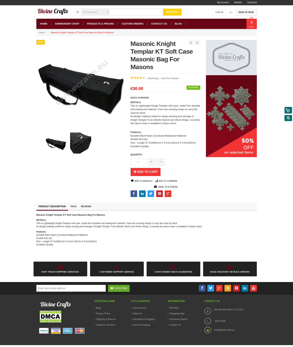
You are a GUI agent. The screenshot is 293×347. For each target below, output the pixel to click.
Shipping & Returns (106, 319)
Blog (98, 308)
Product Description (52, 206)
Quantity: (137, 154)
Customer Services (105, 325)
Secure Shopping (141, 325)
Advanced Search (178, 319)
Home (42, 32)
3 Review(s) (153, 78)
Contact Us (175, 325)
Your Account (139, 308)
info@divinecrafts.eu (224, 330)
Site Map (174, 308)
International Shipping (144, 319)
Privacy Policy (103, 313)
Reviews (86, 206)
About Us (137, 313)
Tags (73, 206)
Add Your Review (169, 78)
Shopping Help (177, 313)
